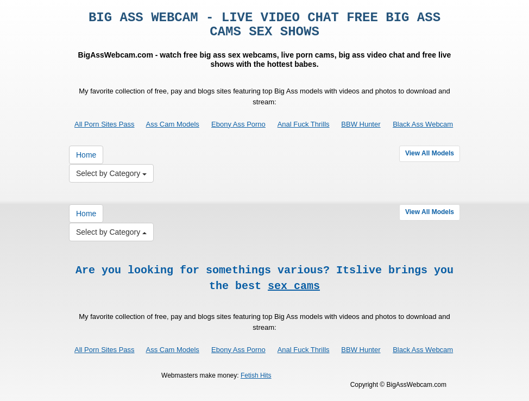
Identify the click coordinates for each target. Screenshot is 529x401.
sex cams (294, 286)
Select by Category (111, 173)
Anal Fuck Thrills (304, 124)
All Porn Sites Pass (104, 124)
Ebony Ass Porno (238, 124)
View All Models (429, 153)
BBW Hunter (360, 124)
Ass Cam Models (172, 124)
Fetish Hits (256, 375)
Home (86, 155)
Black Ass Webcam (423, 124)
